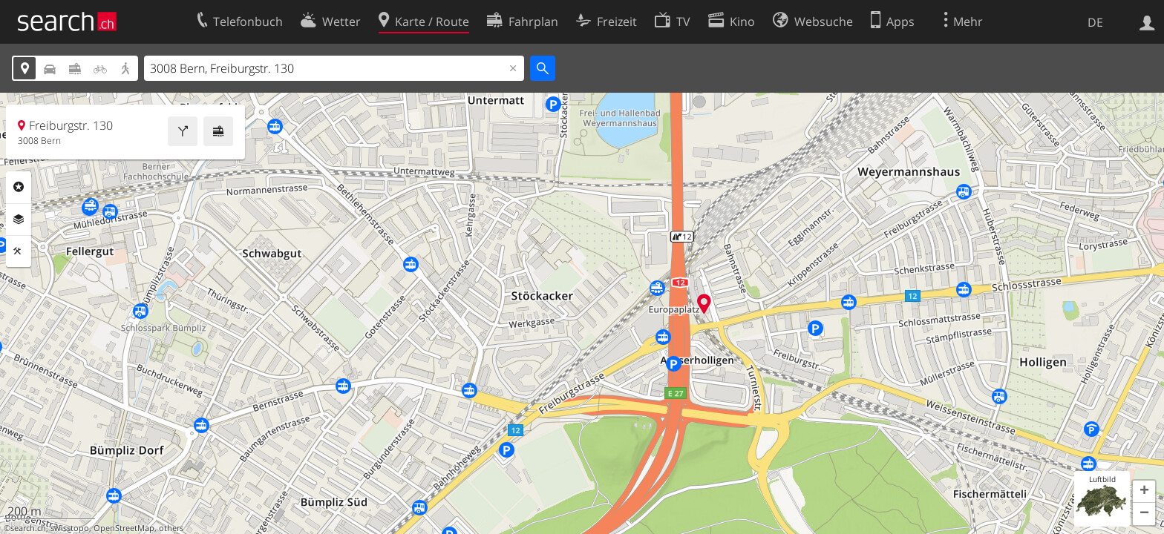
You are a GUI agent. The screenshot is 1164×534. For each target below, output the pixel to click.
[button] (1144, 492)
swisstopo (69, 528)
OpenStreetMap (124, 528)
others (171, 528)
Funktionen (18, 251)
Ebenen (18, 219)
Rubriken (18, 186)
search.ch (28, 528)
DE (1095, 22)
